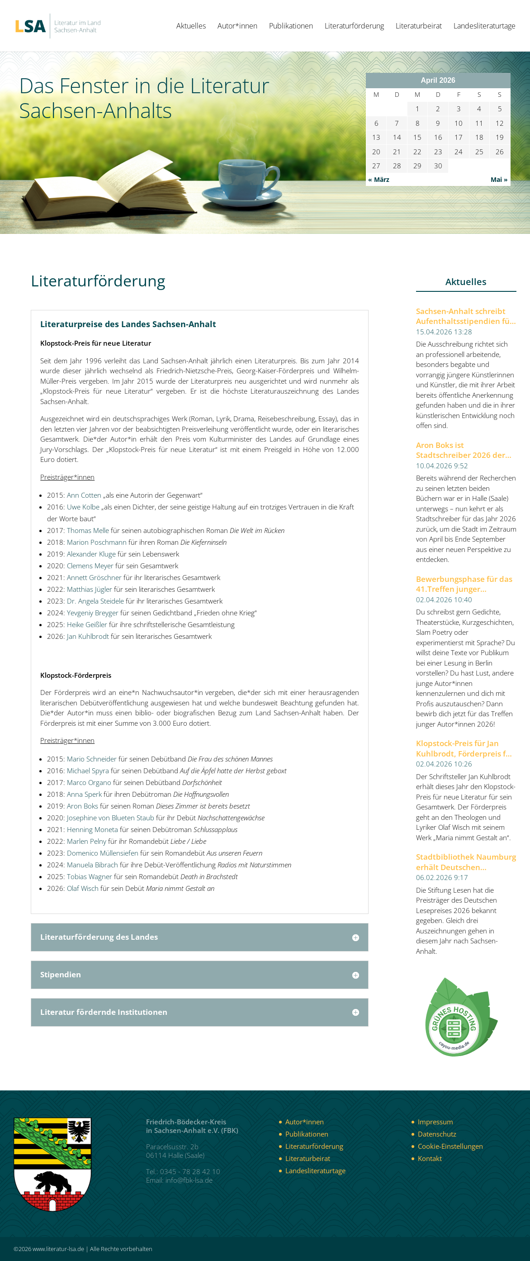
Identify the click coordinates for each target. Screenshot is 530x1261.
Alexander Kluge (91, 553)
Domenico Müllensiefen (102, 852)
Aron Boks (82, 805)
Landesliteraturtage (485, 27)
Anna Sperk (84, 794)
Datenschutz (437, 1133)
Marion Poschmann (97, 542)
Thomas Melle (88, 530)
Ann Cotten (84, 495)
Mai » (499, 179)
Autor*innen (237, 27)
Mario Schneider (92, 758)
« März (378, 179)
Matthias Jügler (89, 589)
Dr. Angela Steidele (95, 600)
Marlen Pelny (86, 841)
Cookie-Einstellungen (450, 1146)
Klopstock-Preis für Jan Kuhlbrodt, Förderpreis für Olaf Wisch (465, 748)
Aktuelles (191, 27)
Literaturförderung (354, 27)
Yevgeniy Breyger (92, 612)
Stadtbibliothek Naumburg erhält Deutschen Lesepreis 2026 (466, 862)
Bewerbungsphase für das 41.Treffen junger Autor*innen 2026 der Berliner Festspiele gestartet (464, 584)
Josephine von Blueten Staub (110, 817)
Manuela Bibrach (92, 864)
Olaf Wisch (83, 888)
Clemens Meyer (90, 565)
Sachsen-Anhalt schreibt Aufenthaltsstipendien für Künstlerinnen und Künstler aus (464, 316)
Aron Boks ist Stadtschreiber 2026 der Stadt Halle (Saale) (460, 450)
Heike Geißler (87, 624)
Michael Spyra (88, 770)
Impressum (435, 1121)
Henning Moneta (92, 829)
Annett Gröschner (94, 577)
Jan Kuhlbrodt (88, 636)
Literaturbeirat (419, 27)
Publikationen (291, 27)
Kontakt (430, 1158)
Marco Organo (89, 782)
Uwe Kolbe (83, 506)
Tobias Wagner (89, 876)
